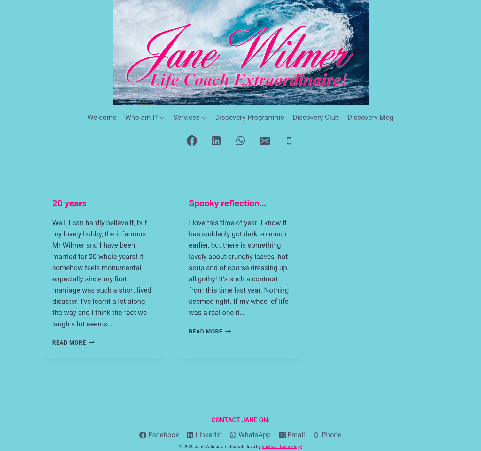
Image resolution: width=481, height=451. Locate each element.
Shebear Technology (282, 446)
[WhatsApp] (240, 140)
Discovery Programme (249, 117)
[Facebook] (192, 140)
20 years (69, 203)
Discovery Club (316, 117)
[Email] (264, 140)
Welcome (101, 117)
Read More (73, 343)
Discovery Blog (370, 117)
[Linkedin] (216, 140)
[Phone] (288, 140)
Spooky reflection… (227, 203)
